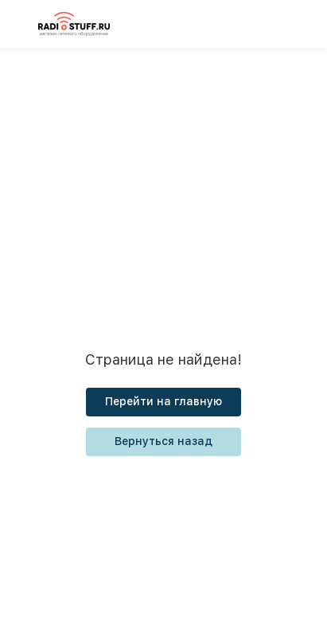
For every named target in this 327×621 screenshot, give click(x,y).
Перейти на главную (163, 401)
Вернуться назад (163, 441)
